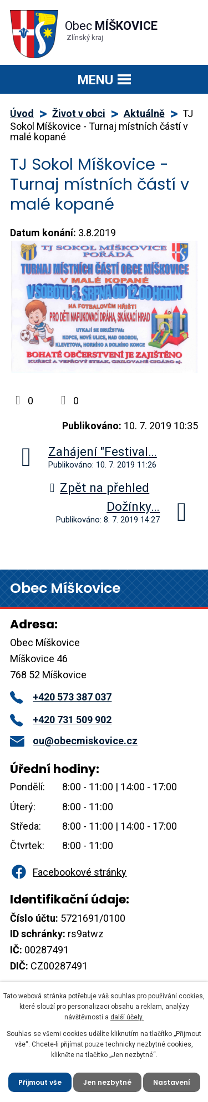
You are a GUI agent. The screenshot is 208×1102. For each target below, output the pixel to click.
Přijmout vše (40, 1082)
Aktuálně (144, 113)
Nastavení (171, 1082)
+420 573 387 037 (60, 697)
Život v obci (78, 113)
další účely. (127, 1017)
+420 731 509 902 (60, 719)
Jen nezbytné (107, 1082)
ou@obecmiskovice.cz (74, 740)
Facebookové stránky (68, 872)
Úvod (22, 113)
